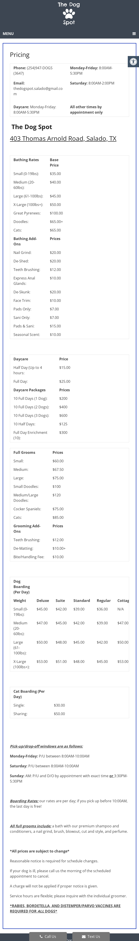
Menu (8, 33)
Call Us (48, 936)
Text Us (91, 936)
